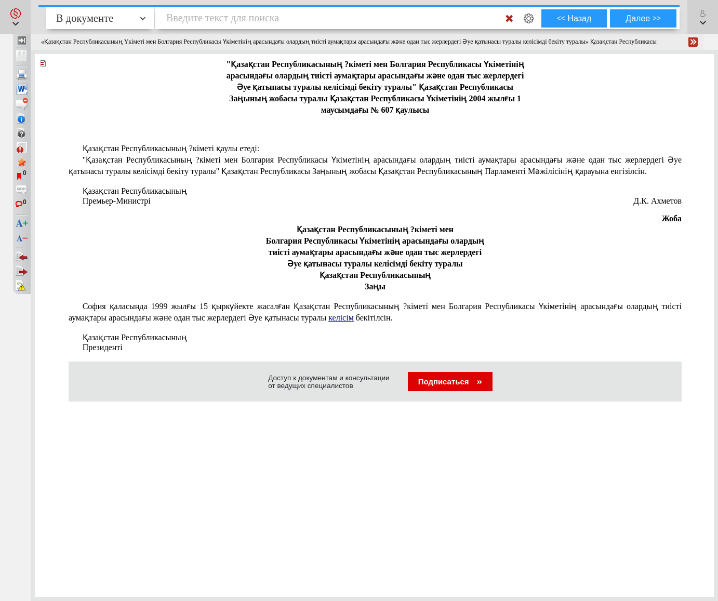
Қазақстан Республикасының (135, 190)
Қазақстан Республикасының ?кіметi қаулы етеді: (171, 148)
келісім (341, 317)
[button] (15, 17)
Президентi (103, 347)
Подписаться (450, 381)
